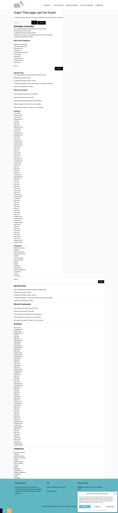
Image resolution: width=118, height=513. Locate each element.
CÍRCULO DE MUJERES (86, 5)
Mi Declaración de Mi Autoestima (33, 100)
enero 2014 (17, 157)
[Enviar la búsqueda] (34, 23)
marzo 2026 (17, 113)
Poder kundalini (18, 100)
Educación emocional (19, 52)
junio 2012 (16, 182)
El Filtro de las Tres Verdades (33, 104)
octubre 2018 (17, 129)
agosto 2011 (17, 200)
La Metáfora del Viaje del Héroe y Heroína (25, 33)
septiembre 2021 (18, 119)
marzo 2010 (17, 234)
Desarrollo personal (19, 46)
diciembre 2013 (18, 159)
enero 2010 (17, 238)
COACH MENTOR (58, 5)
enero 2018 (17, 131)
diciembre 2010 (18, 216)
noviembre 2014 (18, 143)
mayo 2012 (17, 184)
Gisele (15, 97)
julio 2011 (16, 202)
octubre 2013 (17, 163)
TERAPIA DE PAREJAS (72, 5)
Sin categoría (17, 271)
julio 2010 (16, 226)
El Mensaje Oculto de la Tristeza (22, 31)
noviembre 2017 (18, 133)
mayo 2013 (17, 169)
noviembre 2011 (18, 196)
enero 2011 (17, 214)
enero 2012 (17, 192)
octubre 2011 (17, 198)
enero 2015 (17, 139)
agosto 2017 (17, 137)
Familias (16, 62)
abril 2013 (16, 171)
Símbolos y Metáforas (20, 269)
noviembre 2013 (18, 161)
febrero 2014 (17, 155)
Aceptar (85, 506)
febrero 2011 (17, 212)
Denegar (97, 506)
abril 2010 (16, 232)
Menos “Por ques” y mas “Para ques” (33, 107)
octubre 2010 (17, 220)
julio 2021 (16, 121)
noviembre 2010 (18, 218)
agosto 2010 (17, 224)
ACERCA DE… (47, 5)
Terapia (16, 273)
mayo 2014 (17, 149)
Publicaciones (17, 60)
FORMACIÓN (99, 5)
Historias (16, 50)
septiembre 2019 (18, 127)
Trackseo (73, 506)
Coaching (16, 54)
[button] (115, 493)
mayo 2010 (17, 230)
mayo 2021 (17, 125)
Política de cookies (51, 491)
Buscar (16, 66)
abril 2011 (16, 208)
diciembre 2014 (18, 141)
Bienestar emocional (19, 44)
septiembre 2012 (18, 176)
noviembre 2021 (18, 115)
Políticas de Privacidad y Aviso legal (56, 487)
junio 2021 (16, 123)
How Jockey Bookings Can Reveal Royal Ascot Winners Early (30, 29)
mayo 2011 (17, 206)
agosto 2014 (17, 147)
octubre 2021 (17, 117)
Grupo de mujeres (18, 258)
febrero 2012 (17, 190)
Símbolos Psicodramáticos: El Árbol (23, 37)
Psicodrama (17, 48)
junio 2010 (16, 228)
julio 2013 (16, 167)
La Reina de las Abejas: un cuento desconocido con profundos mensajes (33, 35)
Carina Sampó (17, 94)
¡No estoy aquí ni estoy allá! (30, 94)
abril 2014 (16, 151)
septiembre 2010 (18, 222)
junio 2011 (16, 204)
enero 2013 (17, 173)
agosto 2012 (17, 178)
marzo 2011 (17, 210)
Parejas (16, 56)
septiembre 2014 (18, 145)
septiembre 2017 (18, 135)
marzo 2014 (17, 153)
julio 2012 (16, 180)
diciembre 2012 (18, 174)
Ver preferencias (110, 506)
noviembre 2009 (18, 242)
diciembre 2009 (18, 240)
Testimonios (17, 58)
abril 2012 (16, 186)
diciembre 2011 (18, 194)
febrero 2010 (17, 236)
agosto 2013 (17, 165)
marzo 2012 (17, 188)
